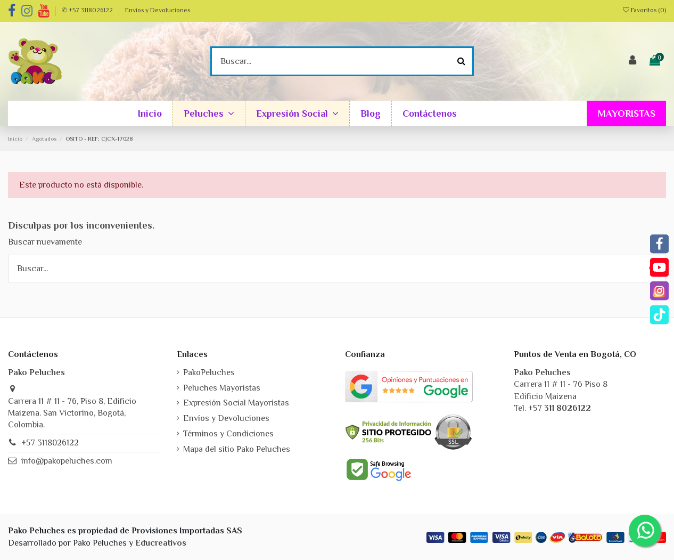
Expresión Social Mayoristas (236, 403)
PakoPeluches (209, 372)
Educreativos (160, 543)
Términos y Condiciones (228, 434)
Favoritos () (644, 10)
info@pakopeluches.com (66, 461)
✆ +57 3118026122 (88, 10)
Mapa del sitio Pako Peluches (236, 449)
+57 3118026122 (50, 443)
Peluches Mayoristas (221, 388)
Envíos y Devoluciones (157, 10)
